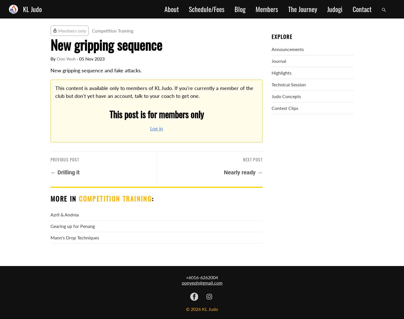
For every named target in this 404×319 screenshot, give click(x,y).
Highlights (281, 72)
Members (267, 9)
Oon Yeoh (66, 58)
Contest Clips (285, 108)
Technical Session (289, 84)
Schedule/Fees (206, 9)
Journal (279, 61)
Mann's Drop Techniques (74, 237)
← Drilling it (65, 172)
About (171, 9)
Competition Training (112, 30)
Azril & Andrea (64, 214)
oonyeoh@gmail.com (202, 282)
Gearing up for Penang (72, 226)
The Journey (302, 9)
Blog (240, 9)
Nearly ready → (243, 172)
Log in (156, 128)
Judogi (335, 9)
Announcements (288, 49)
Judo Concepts (286, 96)
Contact (362, 9)
